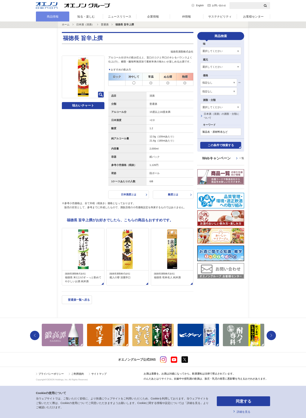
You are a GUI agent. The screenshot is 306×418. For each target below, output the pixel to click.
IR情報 (186, 16)
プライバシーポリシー (51, 373)
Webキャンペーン (223, 158)
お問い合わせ (219, 5)
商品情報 (53, 16)
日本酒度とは (128, 194)
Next (271, 335)
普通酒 (105, 24)
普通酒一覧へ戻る (79, 299)
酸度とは (173, 194)
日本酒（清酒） (85, 24)
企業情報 (153, 16)
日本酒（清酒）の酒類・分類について (221, 115)
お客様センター (253, 16)
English (200, 5)
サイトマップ (99, 373)
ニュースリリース (119, 16)
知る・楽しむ (86, 16)
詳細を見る (243, 411)
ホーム (65, 24)
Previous (34, 335)
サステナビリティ (220, 16)
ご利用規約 (77, 373)
